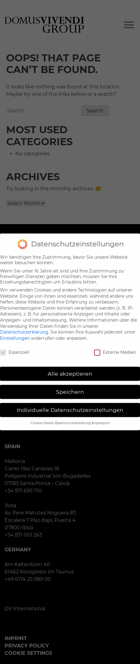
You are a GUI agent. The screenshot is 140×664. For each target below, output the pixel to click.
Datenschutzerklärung (24, 327)
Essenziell (14, 347)
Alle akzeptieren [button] (70, 369)
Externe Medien (115, 347)
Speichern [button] (70, 387)
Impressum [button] (101, 418)
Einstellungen (15, 333)
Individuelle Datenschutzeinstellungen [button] (70, 405)
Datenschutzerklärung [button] (73, 418)
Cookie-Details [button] (42, 418)
